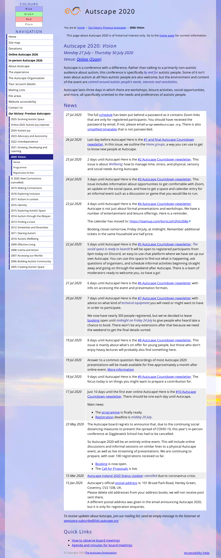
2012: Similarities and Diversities (29, 227)
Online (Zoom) (89, 59)
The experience (19, 72)
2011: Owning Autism (23, 233)
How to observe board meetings (96, 540)
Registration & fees (23, 172)
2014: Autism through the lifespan (31, 216)
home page (167, 35)
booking (93, 320)
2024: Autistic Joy (21, 130)
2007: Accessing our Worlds (27, 255)
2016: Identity (19, 205)
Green (29, 14)
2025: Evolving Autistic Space (27, 119)
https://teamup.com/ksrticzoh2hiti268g (159, 221)
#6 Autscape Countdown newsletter (164, 283)
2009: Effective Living (23, 244)
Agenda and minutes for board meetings (102, 545)
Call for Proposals (115, 468)
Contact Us (16, 107)
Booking (101, 464)
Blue (29, 9)
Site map (14, 42)
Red (29, 19)
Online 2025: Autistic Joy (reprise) (30, 124)
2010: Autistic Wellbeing (24, 238)
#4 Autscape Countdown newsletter (164, 204)
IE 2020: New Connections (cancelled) (26, 180)
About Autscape (19, 66)
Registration (104, 417)
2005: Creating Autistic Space (27, 267)
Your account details (22, 84)
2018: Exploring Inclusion (25, 193)
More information (120, 369)
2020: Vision (137, 27)
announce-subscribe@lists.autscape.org (91, 521)
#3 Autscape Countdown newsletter (164, 179)
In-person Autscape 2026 (25, 60)
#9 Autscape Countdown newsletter (164, 376)
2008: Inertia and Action (25, 250)
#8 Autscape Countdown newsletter (164, 340)
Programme (20, 167)
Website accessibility (22, 101)
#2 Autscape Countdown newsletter (164, 159)
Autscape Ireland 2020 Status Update (115, 476)
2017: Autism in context (24, 199)
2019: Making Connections (26, 188)
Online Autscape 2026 (23, 54)
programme (111, 412)
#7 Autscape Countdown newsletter (164, 298)
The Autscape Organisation (101, 552)
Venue (16, 162)
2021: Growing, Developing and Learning (29, 149)
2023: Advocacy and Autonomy (29, 136)
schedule (106, 115)
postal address (126, 483)
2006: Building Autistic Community (31, 261)
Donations (15, 48)
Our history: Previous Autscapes (107, 27)
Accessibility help (197, 553)
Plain (29, 24)
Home (81, 27)
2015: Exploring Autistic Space (28, 210)
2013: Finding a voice (23, 222)
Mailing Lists (17, 90)
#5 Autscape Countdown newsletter (164, 244)
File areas (15, 96)
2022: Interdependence (24, 141)
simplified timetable (102, 129)
